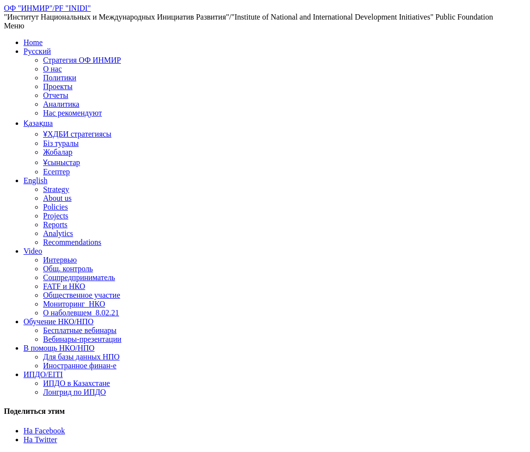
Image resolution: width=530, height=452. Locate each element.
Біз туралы (61, 143)
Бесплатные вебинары (79, 330)
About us (57, 198)
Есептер (56, 171)
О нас (52, 69)
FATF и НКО (64, 286)
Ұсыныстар (61, 162)
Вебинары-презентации (82, 339)
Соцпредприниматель (79, 277)
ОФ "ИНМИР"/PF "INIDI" (47, 8)
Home (33, 42)
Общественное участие (81, 295)
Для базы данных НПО (81, 357)
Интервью (60, 260)
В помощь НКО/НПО (58, 348)
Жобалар (57, 152)
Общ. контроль (68, 268)
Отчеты (55, 95)
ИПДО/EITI (43, 374)
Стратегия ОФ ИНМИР (82, 60)
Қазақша (38, 123)
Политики (59, 77)
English (35, 180)
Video (32, 251)
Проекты (57, 86)
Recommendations (72, 242)
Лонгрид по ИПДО (74, 392)
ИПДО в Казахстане (76, 383)
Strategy (56, 189)
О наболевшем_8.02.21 (81, 313)
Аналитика (61, 104)
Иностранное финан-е (79, 365)
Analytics (58, 233)
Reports (55, 224)
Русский (37, 51)
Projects (56, 216)
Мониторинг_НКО (74, 304)
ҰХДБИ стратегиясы (77, 134)
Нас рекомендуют (72, 113)
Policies (55, 207)
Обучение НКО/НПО (58, 321)
